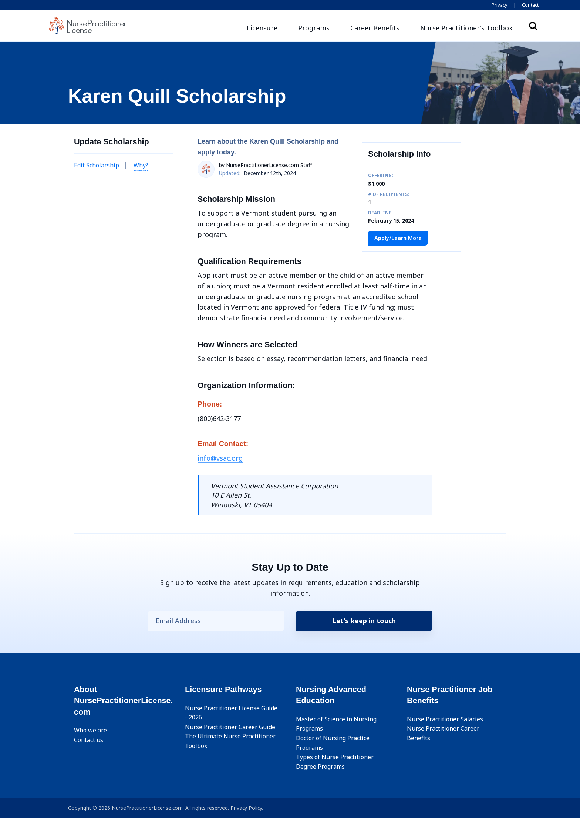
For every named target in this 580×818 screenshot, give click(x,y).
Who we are (90, 730)
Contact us (88, 740)
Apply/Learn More (398, 237)
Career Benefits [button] (374, 27)
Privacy (500, 4)
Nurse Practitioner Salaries (445, 719)
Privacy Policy (246, 807)
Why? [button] (141, 165)
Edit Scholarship (96, 165)
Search (533, 25)
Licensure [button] (262, 27)
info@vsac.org (220, 458)
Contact (530, 4)
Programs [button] (314, 27)
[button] (466, 28)
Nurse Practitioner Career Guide (230, 727)
